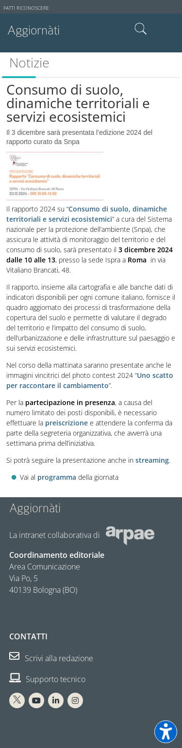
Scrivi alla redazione (51, 658)
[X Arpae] (17, 700)
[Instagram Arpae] (75, 700)
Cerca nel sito (141, 29)
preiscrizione (66, 422)
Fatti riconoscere (26, 8)
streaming (152, 460)
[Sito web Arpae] (130, 535)
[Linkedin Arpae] (56, 700)
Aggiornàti (33, 30)
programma (56, 477)
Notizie (29, 62)
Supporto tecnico (47, 679)
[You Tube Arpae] (36, 700)
